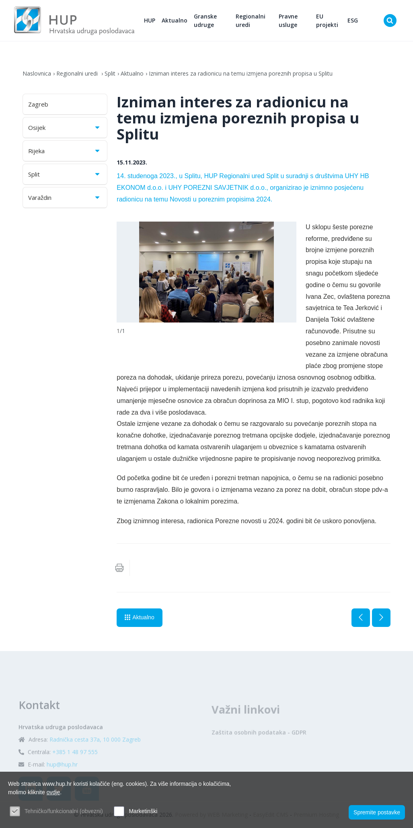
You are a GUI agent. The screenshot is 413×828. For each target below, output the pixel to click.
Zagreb (38, 104)
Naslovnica (37, 73)
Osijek (64, 127)
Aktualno (174, 20)
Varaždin (64, 197)
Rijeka (64, 151)
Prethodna (360, 617)
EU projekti (327, 20)
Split (110, 73)
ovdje (53, 792)
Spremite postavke (376, 812)
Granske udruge (205, 20)
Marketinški (143, 811)
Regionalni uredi (250, 20)
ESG (352, 20)
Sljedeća (381, 617)
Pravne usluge (288, 20)
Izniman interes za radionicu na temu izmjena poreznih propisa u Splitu (241, 73)
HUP (149, 20)
